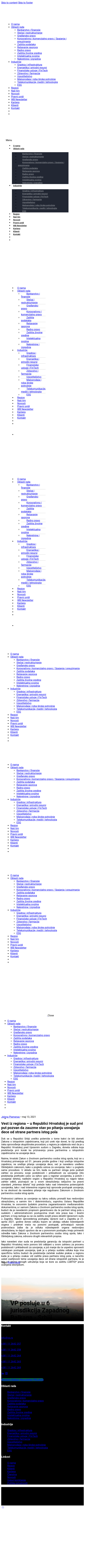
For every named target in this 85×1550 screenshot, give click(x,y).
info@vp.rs (7, 1337)
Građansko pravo (29, 307)
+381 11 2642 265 (11, 1361)
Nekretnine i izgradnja (32, 182)
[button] (45, 140)
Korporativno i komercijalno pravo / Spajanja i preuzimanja (41, 164)
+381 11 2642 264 (11, 1355)
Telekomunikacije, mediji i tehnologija (39, 208)
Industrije (17, 185)
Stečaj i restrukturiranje (29, 301)
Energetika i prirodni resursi (30, 360)
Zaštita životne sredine (31, 334)
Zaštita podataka (27, 319)
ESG (24, 211)
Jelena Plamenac (10, 1116)
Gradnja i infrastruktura (28, 354)
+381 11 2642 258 (11, 1349)
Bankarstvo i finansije (30, 295)
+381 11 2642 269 (11, 1367)
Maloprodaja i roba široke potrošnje (31, 382)
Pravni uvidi (14, 1262)
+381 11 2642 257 (11, 1343)
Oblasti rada (18, 148)
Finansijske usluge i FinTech (30, 366)
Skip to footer (25, 2)
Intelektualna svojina (31, 340)
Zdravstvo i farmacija (29, 372)
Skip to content (9, 2)
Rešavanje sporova (29, 325)
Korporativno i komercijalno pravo (31, 313)
